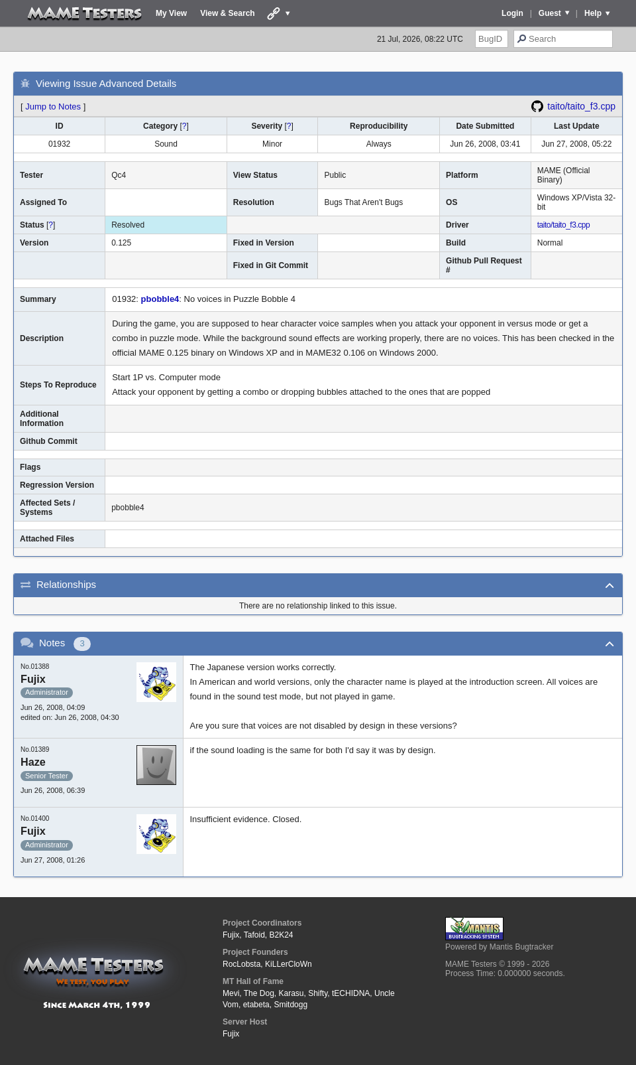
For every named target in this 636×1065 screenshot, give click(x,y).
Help (593, 13)
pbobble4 (160, 299)
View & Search (227, 13)
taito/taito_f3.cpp (581, 106)
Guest (550, 13)
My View (171, 13)
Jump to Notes (53, 106)
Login (512, 13)
